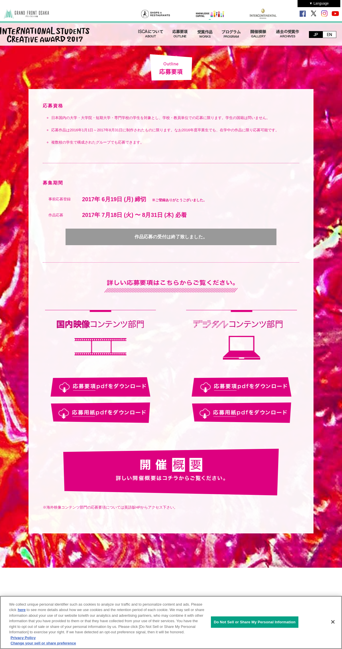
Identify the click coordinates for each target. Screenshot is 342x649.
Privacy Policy (23, 638)
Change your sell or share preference (43, 643)
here (21, 610)
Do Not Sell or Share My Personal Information (255, 622)
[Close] (333, 622)
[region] (171, 622)
